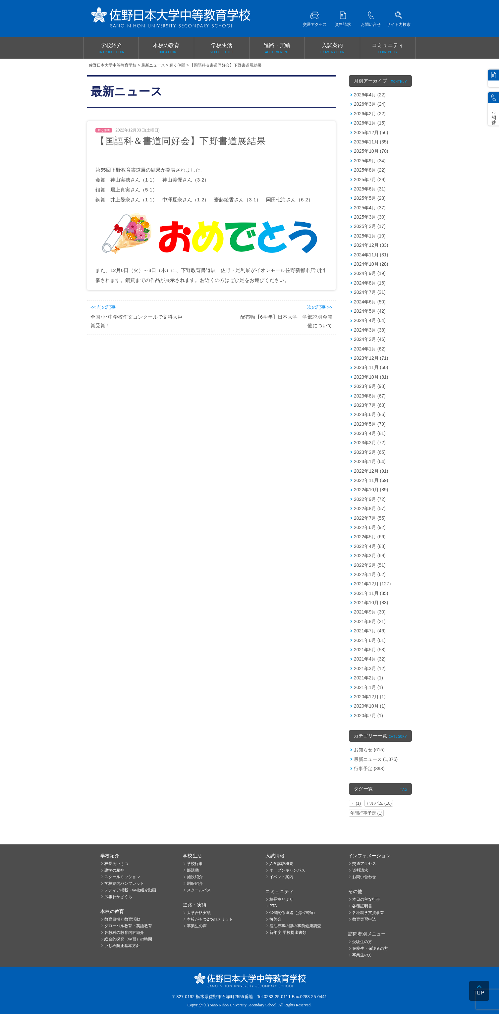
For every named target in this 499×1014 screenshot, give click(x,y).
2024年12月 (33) (371, 245)
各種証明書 (362, 906)
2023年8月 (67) (370, 396)
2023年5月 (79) (370, 424)
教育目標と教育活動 (122, 919)
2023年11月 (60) (371, 367)
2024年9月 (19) (370, 273)
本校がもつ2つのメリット (210, 919)
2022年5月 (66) (370, 536)
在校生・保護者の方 (370, 948)
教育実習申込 (364, 919)
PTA (273, 906)
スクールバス (199, 890)
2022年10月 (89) (371, 489)
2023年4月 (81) (370, 433)
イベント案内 (281, 877)
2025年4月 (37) (370, 207)
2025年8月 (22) (370, 170)
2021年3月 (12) (370, 668)
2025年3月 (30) (370, 217)
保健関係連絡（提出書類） (293, 912)
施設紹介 (195, 877)
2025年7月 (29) (370, 179)
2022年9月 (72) (370, 499)
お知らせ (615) (369, 749)
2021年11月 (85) (371, 593)
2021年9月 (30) (370, 611)
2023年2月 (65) (370, 452)
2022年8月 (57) (370, 508)
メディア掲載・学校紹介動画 (130, 890)
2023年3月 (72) (370, 442)
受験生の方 (362, 941)
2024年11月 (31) (371, 254)
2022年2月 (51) (370, 565)
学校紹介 (111, 48)
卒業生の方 (362, 955)
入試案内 (332, 48)
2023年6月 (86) (370, 414)
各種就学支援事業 (368, 912)
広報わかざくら (118, 896)
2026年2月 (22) (370, 113)
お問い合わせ (364, 877)
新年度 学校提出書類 (287, 932)
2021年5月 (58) (370, 649)
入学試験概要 (281, 863)
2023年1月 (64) (370, 461)
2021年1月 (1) (368, 687)
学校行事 (195, 863)
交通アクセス (364, 863)
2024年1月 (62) (370, 348)
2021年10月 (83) (371, 602)
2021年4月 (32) (370, 659)
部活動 (193, 870)
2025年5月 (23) (370, 198)
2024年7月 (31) (370, 292)
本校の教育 (166, 48)
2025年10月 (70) (371, 151)
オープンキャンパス (287, 870)
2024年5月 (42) (370, 311)
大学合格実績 (199, 912)
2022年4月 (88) (370, 546)
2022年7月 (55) (370, 518)
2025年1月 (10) (370, 236)
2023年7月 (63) (370, 405)
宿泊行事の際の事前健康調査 (295, 926)
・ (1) (355, 803)
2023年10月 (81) (371, 377)
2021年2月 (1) (368, 677)
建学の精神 (114, 870)
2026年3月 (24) (370, 104)
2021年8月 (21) (370, 621)
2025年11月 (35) (371, 141)
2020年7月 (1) (368, 715)
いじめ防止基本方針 (122, 945)
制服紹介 (195, 883)
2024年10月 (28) (371, 264)
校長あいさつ (116, 863)
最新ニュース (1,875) (376, 759)
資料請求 (360, 870)
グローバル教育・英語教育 (128, 926)
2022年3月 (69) (370, 555)
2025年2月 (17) (370, 226)
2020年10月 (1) (370, 706)
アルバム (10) (379, 803)
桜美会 (275, 919)
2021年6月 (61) (370, 640)
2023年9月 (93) (370, 386)
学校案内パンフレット (124, 883)
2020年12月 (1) (370, 696)
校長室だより (281, 899)
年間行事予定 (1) (366, 813)
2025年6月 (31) (370, 188)
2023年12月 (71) (371, 358)
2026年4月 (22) (370, 94)
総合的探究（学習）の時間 (128, 939)
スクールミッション (122, 877)
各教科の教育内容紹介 (124, 932)
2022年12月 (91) (371, 471)
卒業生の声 (197, 926)
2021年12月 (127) (372, 583)
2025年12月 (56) (371, 132)
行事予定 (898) (369, 768)
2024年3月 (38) (370, 330)
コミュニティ (387, 48)
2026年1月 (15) (370, 123)
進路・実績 (277, 48)
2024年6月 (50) (370, 301)
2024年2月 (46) (370, 339)
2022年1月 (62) (370, 574)
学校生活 (221, 48)
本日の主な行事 (366, 899)
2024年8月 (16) (370, 283)
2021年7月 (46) (370, 630)
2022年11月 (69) (371, 480)
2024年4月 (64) (370, 320)
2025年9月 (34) (370, 160)
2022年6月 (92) (370, 527)
